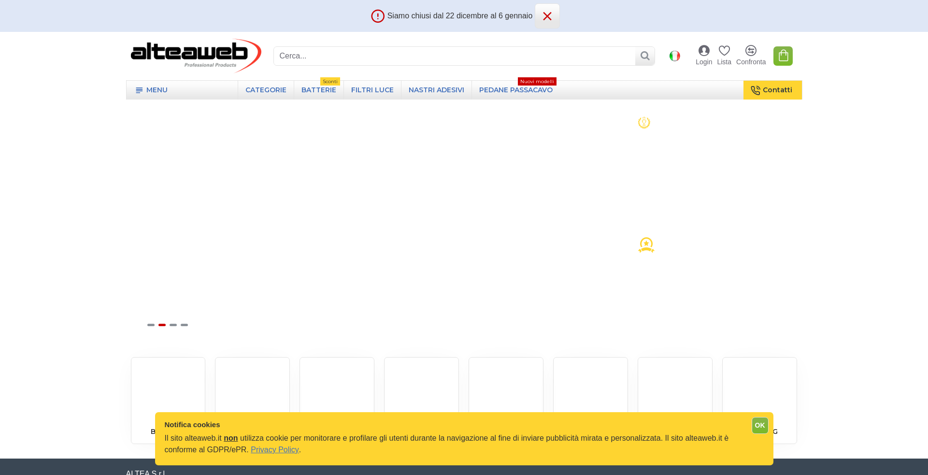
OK (760, 425)
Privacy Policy (275, 450)
